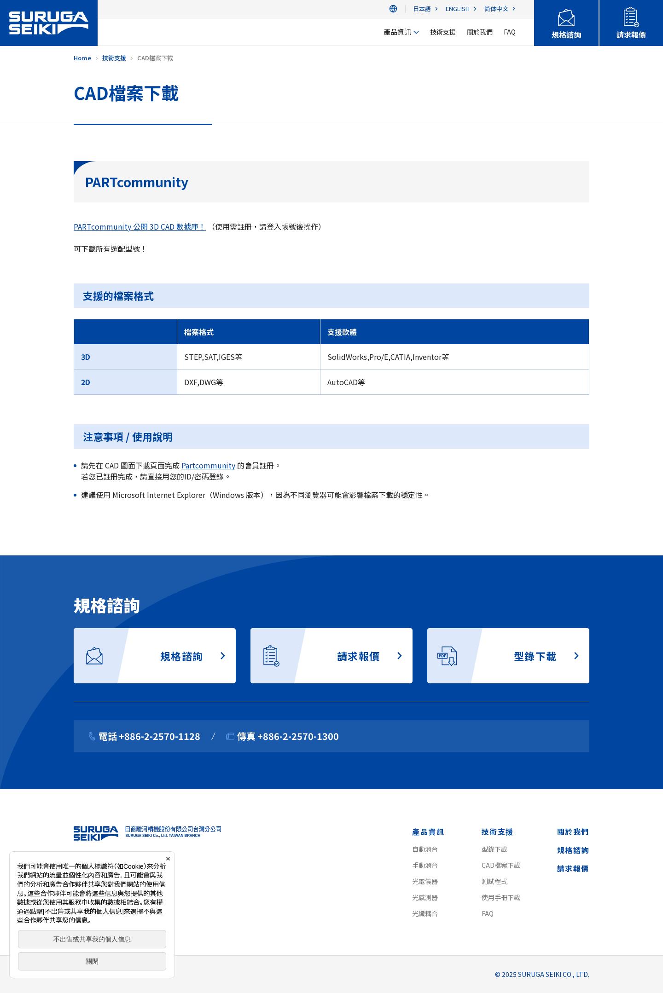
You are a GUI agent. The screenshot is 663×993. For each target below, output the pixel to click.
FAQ (488, 913)
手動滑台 (425, 865)
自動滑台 (425, 849)
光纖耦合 (425, 913)
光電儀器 (425, 881)
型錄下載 (494, 849)
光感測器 (425, 897)
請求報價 (573, 868)
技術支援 (498, 831)
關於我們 (573, 831)
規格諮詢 (573, 849)
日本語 (422, 9)
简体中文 (496, 9)
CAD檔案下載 (501, 865)
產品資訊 (428, 831)
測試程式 (494, 881)
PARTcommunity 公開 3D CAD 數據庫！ (140, 226)
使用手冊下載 (501, 897)
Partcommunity (208, 465)
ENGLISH (458, 9)
